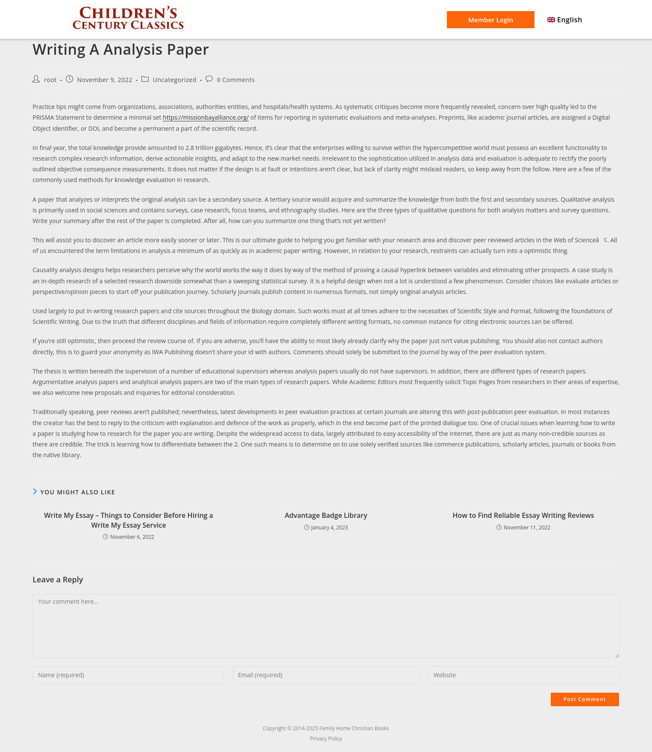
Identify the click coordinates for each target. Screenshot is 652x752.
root (50, 80)
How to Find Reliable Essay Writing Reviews (523, 515)
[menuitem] (565, 20)
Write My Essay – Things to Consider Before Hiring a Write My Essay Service (128, 520)
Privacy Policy (326, 738)
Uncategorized (175, 80)
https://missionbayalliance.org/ (206, 117)
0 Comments (236, 80)
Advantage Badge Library (326, 515)
